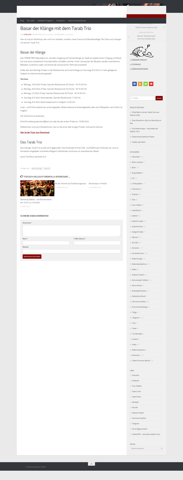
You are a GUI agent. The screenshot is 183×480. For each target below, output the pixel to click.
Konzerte (135, 257)
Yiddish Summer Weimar (141, 370)
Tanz (134, 332)
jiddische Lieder (137, 230)
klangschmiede (137, 241)
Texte (134, 338)
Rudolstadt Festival (139, 300)
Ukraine (135, 348)
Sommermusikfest (139, 311)
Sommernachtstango (140, 316)
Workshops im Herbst (98, 193)
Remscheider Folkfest (140, 289)
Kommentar (27, 232)
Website (25, 256)
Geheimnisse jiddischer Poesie (143, 146)
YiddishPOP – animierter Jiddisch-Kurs (146, 444)
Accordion (135, 385)
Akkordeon (136, 166)
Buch (134, 177)
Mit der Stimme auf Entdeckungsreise (70, 193)
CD (133, 188)
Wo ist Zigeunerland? (139, 438)
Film (133, 209)
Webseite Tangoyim (45, 20)
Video (134, 354)
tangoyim (27, 44)
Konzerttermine (138, 263)
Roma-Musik (137, 295)
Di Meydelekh (137, 193)
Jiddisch (135, 225)
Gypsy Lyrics (136, 401)
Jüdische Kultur (137, 236)
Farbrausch (136, 198)
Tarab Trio (47, 178)
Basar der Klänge (37, 178)
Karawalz (135, 411)
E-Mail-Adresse (80, 248)
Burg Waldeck (137, 182)
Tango (134, 322)
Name (25, 248)
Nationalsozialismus (139, 273)
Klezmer (135, 247)
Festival (135, 204)
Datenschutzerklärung (76, 20)
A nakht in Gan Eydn (40, 8)
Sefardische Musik (138, 306)
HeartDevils (136, 220)
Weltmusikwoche (138, 359)
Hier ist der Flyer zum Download (34, 141)
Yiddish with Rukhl (138, 151)
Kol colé (135, 417)
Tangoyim (135, 327)
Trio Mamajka (137, 343)
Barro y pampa (137, 171)
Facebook (135, 390)
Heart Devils (136, 406)
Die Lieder (31, 20)
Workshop (25, 27)
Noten (134, 279)
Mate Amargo (137, 268)
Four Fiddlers (137, 214)
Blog (22, 20)
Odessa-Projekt (138, 284)
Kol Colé (135, 252)
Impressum (60, 20)
